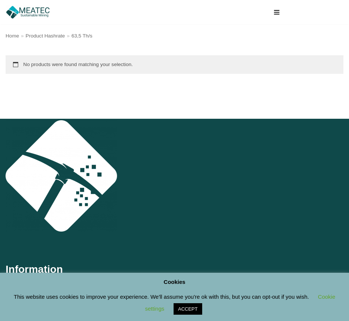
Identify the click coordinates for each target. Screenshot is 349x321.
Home (12, 36)
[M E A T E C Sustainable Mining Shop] (30, 12)
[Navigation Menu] (276, 12)
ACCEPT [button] (188, 309)
